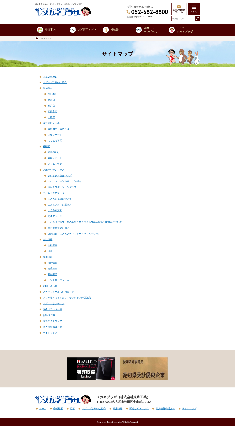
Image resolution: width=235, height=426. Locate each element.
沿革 (50, 251)
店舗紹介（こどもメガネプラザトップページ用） (74, 233)
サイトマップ (50, 332)
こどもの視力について (60, 199)
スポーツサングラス (150, 29)
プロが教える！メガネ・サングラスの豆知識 (67, 297)
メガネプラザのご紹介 (55, 82)
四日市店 (52, 111)
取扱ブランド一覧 (52, 309)
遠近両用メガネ (87, 29)
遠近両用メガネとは (58, 129)
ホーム (42, 408)
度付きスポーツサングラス (62, 187)
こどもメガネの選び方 (60, 204)
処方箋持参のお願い (58, 228)
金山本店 (52, 94)
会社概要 (52, 245)
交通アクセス (55, 216)
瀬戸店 (51, 105)
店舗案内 (50, 29)
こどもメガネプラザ (185, 29)
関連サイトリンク (52, 321)
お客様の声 (49, 315)
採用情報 (47, 257)
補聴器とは (54, 152)
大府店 (51, 117)
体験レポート (55, 135)
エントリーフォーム (58, 280)
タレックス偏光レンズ (60, 175)
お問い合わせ (50, 286)
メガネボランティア (53, 303)
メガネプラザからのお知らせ (58, 292)
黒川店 (51, 100)
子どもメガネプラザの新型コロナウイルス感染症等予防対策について (85, 222)
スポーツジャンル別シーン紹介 (64, 181)
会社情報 (47, 239)
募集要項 (52, 274)
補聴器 (115, 29)
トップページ (50, 76)
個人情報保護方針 (52, 327)
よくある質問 (55, 140)
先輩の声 (52, 268)
